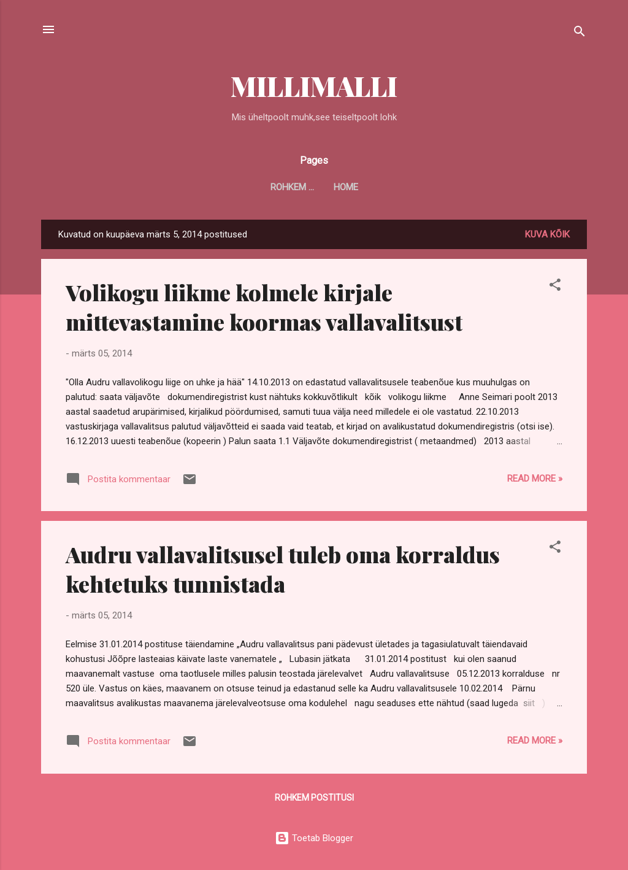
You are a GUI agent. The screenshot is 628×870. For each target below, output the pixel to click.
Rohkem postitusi (314, 798)
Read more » (534, 478)
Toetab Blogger (314, 838)
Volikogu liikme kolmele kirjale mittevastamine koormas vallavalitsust (264, 306)
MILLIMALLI (314, 85)
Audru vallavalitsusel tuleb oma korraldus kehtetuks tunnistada (283, 568)
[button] (555, 286)
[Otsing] (579, 33)
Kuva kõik (547, 234)
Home (314, 187)
